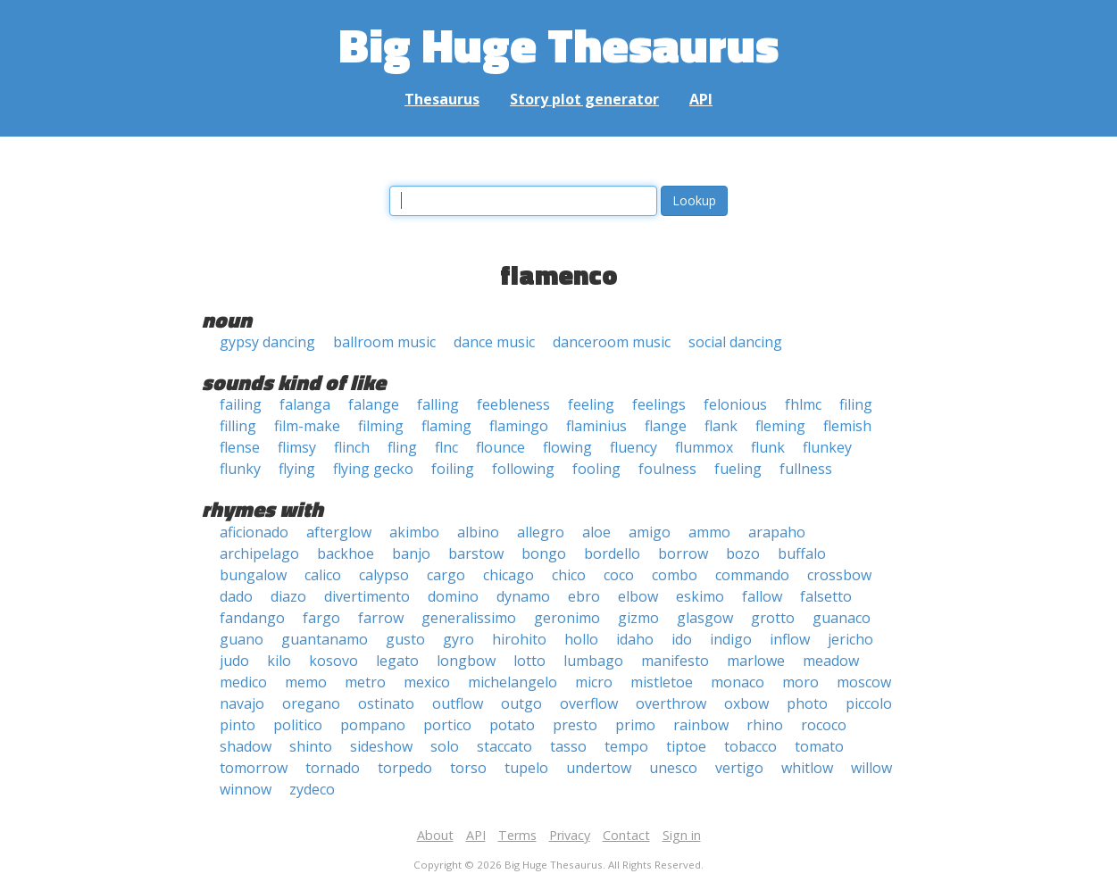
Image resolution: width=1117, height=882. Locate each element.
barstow (476, 553)
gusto (405, 639)
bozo (743, 553)
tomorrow (254, 768)
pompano (372, 725)
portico (447, 725)
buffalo (802, 553)
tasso (568, 746)
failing (241, 404)
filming (381, 426)
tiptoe (686, 746)
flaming (446, 426)
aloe (596, 532)
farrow (381, 618)
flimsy (297, 447)
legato (397, 660)
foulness (667, 468)
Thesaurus (441, 99)
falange (373, 404)
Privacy (569, 835)
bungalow (253, 575)
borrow (683, 553)
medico (243, 682)
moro (800, 682)
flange (666, 426)
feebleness (513, 404)
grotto (773, 618)
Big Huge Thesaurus (558, 44)
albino (478, 532)
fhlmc (803, 404)
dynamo (523, 596)
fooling (596, 468)
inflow (790, 639)
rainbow (701, 725)
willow (871, 768)
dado (236, 596)
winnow (245, 789)
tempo (626, 746)
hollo (581, 639)
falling (438, 404)
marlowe (756, 660)
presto (575, 725)
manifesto (675, 660)
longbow (466, 660)
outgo (521, 703)
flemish (847, 426)
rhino (764, 725)
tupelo (526, 768)
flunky (240, 468)
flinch (352, 447)
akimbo (414, 532)
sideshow (381, 746)
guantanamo (324, 639)
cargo (446, 575)
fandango (252, 618)
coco (619, 575)
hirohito (519, 639)
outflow (457, 703)
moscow (864, 682)
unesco (673, 768)
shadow (245, 746)
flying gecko (373, 468)
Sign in (682, 835)
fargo (321, 618)
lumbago (593, 660)
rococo (823, 725)
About (435, 835)
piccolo (869, 703)
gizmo (638, 618)
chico (569, 575)
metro (365, 682)
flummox (704, 447)
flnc (446, 447)
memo (306, 682)
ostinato (386, 703)
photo (807, 703)
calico (322, 575)
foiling (452, 468)
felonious (735, 404)
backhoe (345, 553)
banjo (411, 553)
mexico (427, 682)
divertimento (367, 596)
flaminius (596, 426)
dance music (494, 342)
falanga (304, 404)
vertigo (739, 768)
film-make (307, 426)
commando (752, 575)
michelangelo (512, 682)
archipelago (259, 553)
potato (512, 725)
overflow (589, 703)
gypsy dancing (267, 342)
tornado (332, 768)
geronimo (567, 618)
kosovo (333, 660)
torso (468, 768)
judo (234, 660)
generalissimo (468, 618)
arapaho (776, 532)
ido (681, 639)
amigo (650, 532)
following (523, 468)
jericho (850, 639)
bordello (612, 553)
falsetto (826, 596)
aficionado (254, 532)
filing (855, 404)
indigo (731, 639)
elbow (638, 596)
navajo (242, 703)
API (701, 99)
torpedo (405, 768)
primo (635, 725)
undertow (598, 768)
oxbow (746, 703)
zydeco (312, 789)
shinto (310, 746)
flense (240, 447)
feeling (591, 404)
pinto (237, 725)
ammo (709, 532)
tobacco (750, 746)
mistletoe (661, 682)
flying (297, 468)
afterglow (338, 532)
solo (444, 746)
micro (594, 682)
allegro (540, 532)
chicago (508, 575)
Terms (517, 835)
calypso (384, 575)
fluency (633, 447)
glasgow (705, 618)
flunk (768, 447)
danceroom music (612, 342)
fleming (780, 426)
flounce (500, 447)
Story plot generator (584, 99)
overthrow (671, 703)
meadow (831, 660)
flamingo (518, 426)
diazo (288, 596)
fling (402, 447)
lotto (529, 660)
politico (297, 725)
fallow (762, 596)
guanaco (842, 618)
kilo (279, 660)
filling (238, 426)
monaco (737, 682)
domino (453, 596)
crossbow (839, 575)
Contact (626, 835)
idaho (635, 639)
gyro (458, 639)
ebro (584, 596)
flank (721, 426)
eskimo (700, 596)
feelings (659, 404)
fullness (805, 468)
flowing (567, 447)
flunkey (827, 447)
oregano (311, 703)
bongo (543, 553)
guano (241, 639)
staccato (504, 746)
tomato (819, 746)
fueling (738, 468)
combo (674, 575)
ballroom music (384, 342)
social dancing (735, 342)
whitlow (807, 768)
